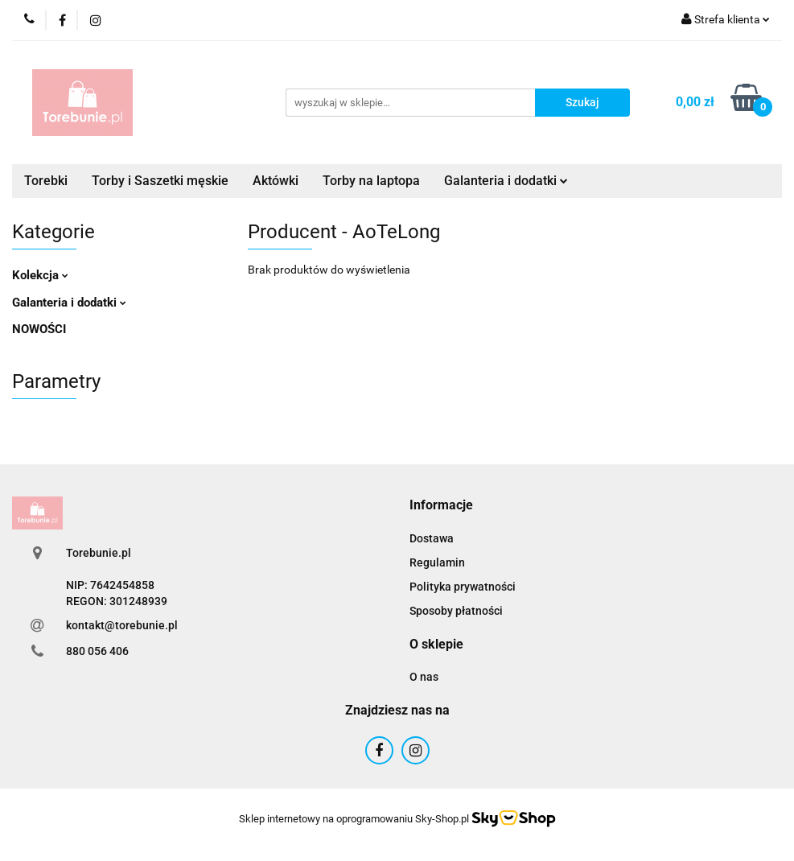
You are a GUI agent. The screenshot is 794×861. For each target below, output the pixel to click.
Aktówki (275, 180)
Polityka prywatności (462, 586)
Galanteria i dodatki (506, 180)
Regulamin (437, 562)
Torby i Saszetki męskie (160, 180)
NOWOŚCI (39, 329)
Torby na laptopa (371, 180)
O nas (423, 676)
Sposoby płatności (456, 610)
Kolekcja (40, 275)
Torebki (46, 180)
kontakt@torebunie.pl (122, 625)
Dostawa (431, 538)
